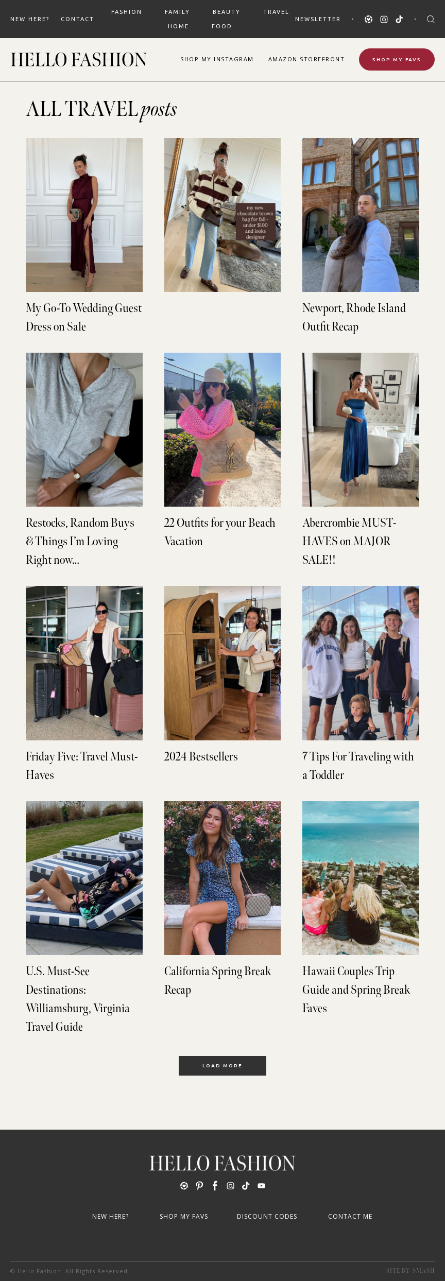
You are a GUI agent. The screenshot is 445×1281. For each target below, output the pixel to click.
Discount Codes (267, 1216)
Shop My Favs (396, 59)
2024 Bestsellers (201, 756)
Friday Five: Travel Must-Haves (82, 766)
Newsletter (318, 19)
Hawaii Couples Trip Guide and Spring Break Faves (356, 990)
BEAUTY (227, 12)
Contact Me (350, 1216)
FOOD (222, 26)
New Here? (29, 19)
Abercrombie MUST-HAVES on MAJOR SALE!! (349, 541)
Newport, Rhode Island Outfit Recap (354, 317)
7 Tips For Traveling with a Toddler (358, 766)
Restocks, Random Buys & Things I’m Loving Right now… (80, 541)
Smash (424, 1271)
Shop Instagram (217, 59)
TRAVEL (276, 12)
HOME (178, 26)
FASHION (126, 12)
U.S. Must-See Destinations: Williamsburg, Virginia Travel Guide (78, 999)
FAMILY (177, 12)
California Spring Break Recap (217, 980)
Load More (222, 1065)
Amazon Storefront (306, 59)
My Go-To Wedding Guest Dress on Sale (84, 317)
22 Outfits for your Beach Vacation (220, 532)
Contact (77, 19)
